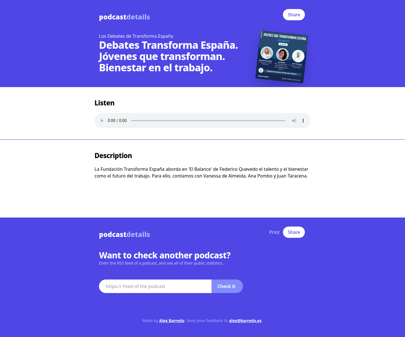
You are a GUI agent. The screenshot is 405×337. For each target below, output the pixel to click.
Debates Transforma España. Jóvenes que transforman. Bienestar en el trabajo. (168, 56)
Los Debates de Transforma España (136, 36)
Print (274, 232)
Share (294, 15)
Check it (226, 286)
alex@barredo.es (245, 320)
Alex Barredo (171, 320)
